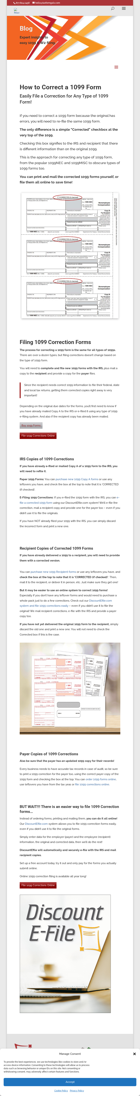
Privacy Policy (77, 1090)
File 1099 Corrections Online (38, 435)
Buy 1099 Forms (31, 425)
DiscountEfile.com (36, 823)
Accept (70, 1082)
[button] (134, 1054)
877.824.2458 (23, 3)
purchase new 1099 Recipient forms (53, 572)
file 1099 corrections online (92, 784)
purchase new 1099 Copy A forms (77, 479)
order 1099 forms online (101, 779)
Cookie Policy (61, 1090)
